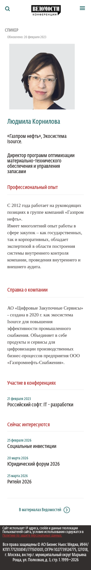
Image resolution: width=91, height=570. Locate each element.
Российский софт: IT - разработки (40, 405)
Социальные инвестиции (31, 446)
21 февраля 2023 (19, 399)
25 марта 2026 (17, 476)
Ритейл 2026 (19, 482)
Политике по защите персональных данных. (32, 535)
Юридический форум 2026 (33, 464)
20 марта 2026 (17, 458)
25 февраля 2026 (19, 441)
